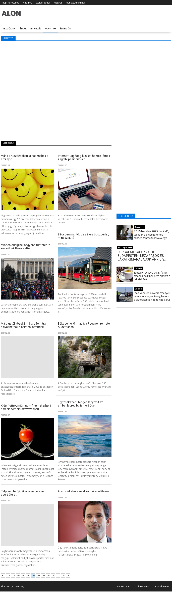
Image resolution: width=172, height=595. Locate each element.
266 (48, 575)
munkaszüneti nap (75, 2)
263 (33, 575)
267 (53, 575)
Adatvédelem (161, 586)
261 (23, 575)
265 (43, 575)
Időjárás (58, 2)
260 (18, 575)
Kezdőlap (9, 28)
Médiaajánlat (142, 586)
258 (8, 575)
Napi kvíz (27, 2)
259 (13, 575)
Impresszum (123, 586)
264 (38, 575)
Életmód (65, 28)
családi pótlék (43, 2)
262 (28, 575)
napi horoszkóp (11, 2)
